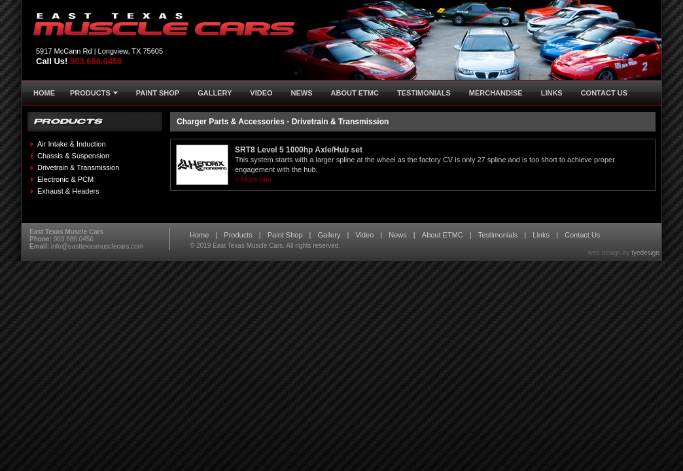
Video (364, 235)
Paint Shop (285, 235)
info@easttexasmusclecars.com (97, 246)
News (398, 235)
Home (199, 235)
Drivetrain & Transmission (78, 167)
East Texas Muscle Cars (248, 245)
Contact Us (582, 235)
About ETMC (442, 235)
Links (541, 235)
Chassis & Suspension (73, 156)
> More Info (253, 179)
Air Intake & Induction (71, 144)
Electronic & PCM (65, 179)
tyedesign (645, 252)
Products (238, 235)
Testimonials (498, 235)
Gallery (329, 235)
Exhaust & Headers (68, 191)
